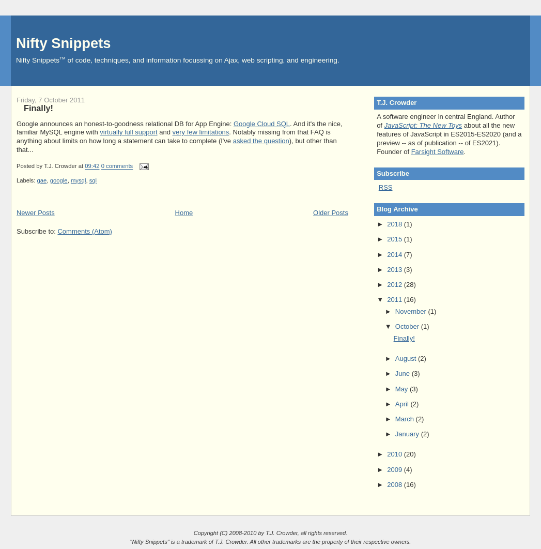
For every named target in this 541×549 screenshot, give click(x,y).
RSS (386, 187)
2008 (395, 485)
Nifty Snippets (63, 43)
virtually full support (128, 132)
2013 (395, 269)
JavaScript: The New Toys (423, 125)
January (408, 434)
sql (93, 180)
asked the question (261, 141)
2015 (395, 239)
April (403, 404)
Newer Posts (36, 213)
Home (184, 213)
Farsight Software (437, 152)
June (403, 373)
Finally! (38, 108)
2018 (395, 224)
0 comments (117, 166)
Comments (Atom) (84, 231)
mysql (78, 180)
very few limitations (201, 132)
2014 (395, 254)
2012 (395, 284)
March (405, 419)
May (402, 389)
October (408, 326)
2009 (395, 470)
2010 (395, 454)
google (59, 180)
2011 (395, 299)
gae (42, 180)
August (406, 358)
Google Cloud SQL (262, 124)
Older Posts (330, 213)
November (411, 311)
